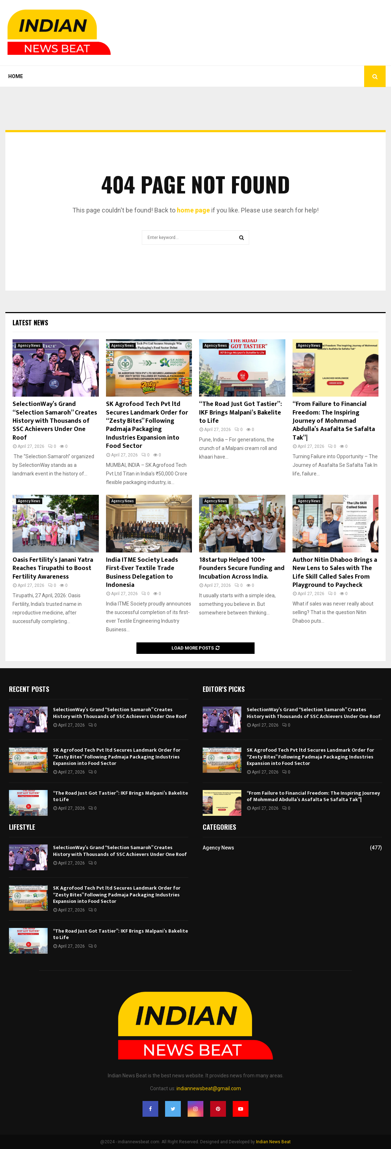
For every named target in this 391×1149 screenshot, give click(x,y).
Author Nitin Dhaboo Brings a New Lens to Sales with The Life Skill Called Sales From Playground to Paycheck (335, 572)
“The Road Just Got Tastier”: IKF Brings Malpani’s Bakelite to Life (240, 412)
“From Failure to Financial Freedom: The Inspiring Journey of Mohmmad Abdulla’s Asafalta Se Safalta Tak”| (334, 421)
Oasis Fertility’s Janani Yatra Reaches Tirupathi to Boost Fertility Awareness (53, 568)
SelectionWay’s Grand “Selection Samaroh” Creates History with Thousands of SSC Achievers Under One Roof (55, 421)
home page (193, 210)
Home (15, 76)
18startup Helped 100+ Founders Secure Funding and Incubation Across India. (242, 568)
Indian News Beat (273, 1141)
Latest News (30, 322)
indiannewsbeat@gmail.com (209, 1088)
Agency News (29, 346)
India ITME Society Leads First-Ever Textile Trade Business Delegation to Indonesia (142, 572)
